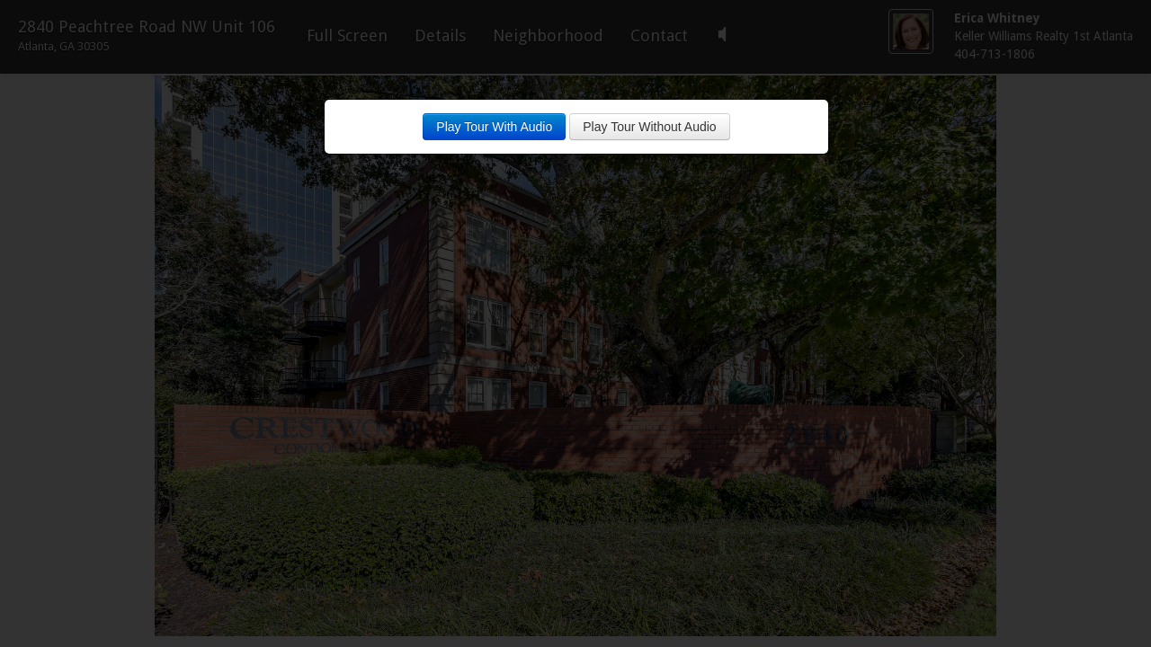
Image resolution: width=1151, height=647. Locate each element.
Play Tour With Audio (494, 127)
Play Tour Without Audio (649, 127)
